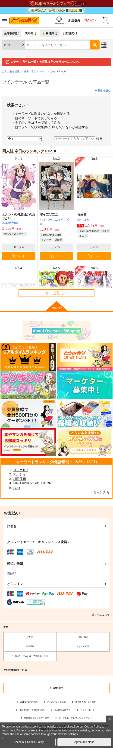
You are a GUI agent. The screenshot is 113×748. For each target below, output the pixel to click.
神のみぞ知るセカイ (14, 234)
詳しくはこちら (101, 614)
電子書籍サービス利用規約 (31, 710)
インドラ (46, 239)
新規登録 (74, 20)
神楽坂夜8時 (10, 223)
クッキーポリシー (88, 710)
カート (18, 256)
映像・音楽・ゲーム (35, 71)
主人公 (83, 235)
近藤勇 (58, 239)
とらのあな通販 (11, 71)
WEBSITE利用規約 (29, 702)
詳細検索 (104, 45)
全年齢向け (11, 33)
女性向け (69, 33)
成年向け (31, 33)
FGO (16, 488)
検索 (99, 138)
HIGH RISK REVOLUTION (32, 483)
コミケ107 (20, 470)
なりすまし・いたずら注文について (75, 718)
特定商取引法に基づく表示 (36, 718)
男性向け (50, 33)
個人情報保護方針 (62, 710)
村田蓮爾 (19, 479)
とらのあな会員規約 (56, 702)
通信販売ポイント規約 (85, 702)
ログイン (90, 20)
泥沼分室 (83, 220)
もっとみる (101, 492)
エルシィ (19, 474)
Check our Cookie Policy (29, 742)
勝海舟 (105, 231)
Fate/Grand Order (51, 234)
